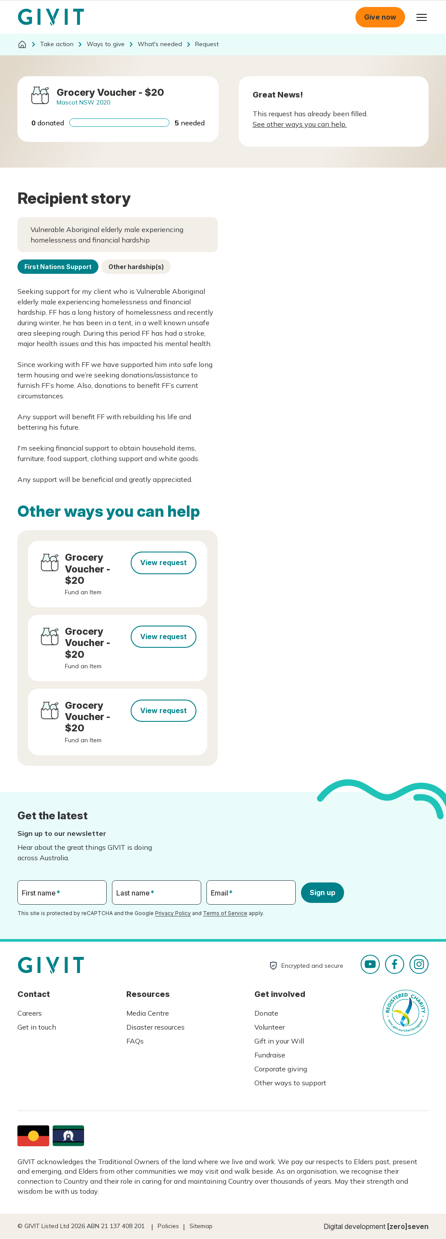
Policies (168, 1226)
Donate (266, 1013)
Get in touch (36, 1027)
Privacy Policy (173, 913)
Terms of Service (225, 913)
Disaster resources (155, 1027)
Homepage (50, 17)
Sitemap (201, 1226)
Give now (380, 17)
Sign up (322, 892)
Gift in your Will (279, 1041)
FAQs (135, 1041)
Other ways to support (290, 1082)
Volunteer (269, 1027)
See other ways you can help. (300, 124)
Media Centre (147, 1013)
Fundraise (269, 1054)
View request (163, 562)
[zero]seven (408, 1226)
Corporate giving (280, 1068)
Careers (29, 1013)
